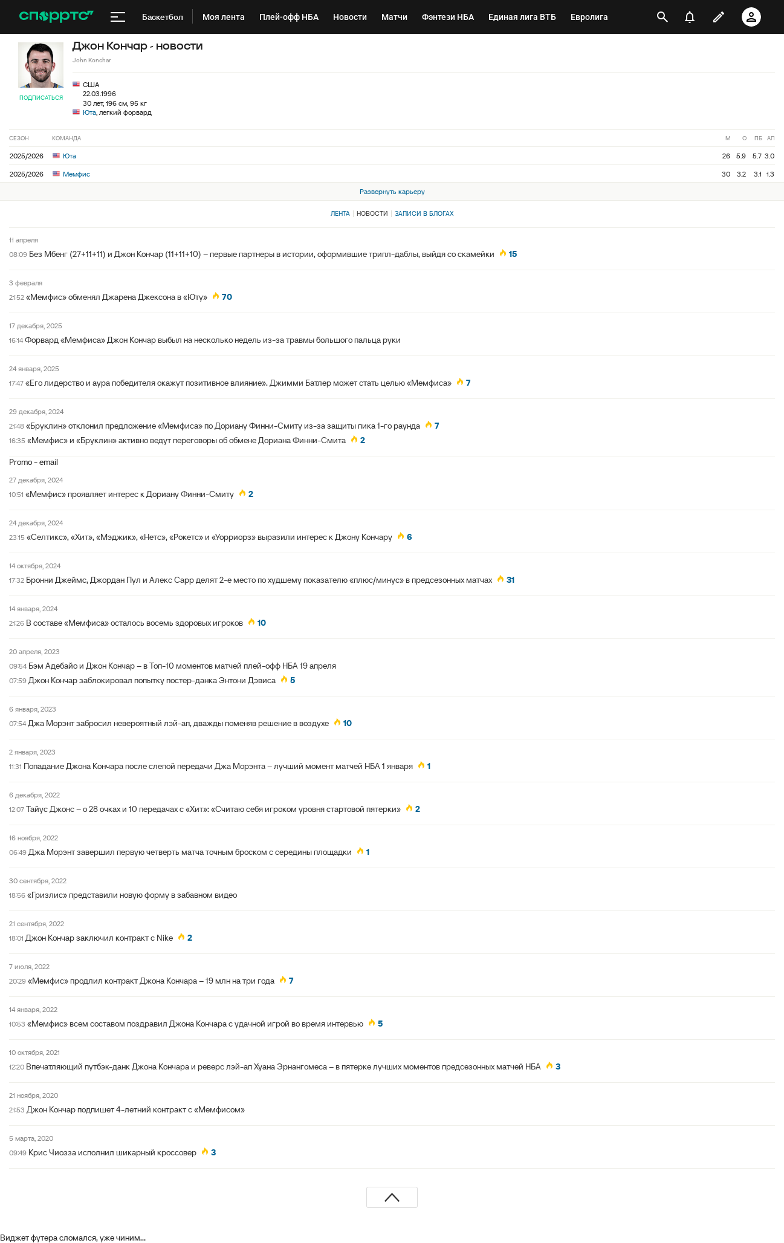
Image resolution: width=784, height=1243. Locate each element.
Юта (89, 112)
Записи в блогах (424, 213)
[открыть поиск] (662, 16)
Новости (372, 213)
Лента (340, 213)
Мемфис (71, 173)
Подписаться (41, 98)
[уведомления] (689, 16)
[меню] (117, 17)
